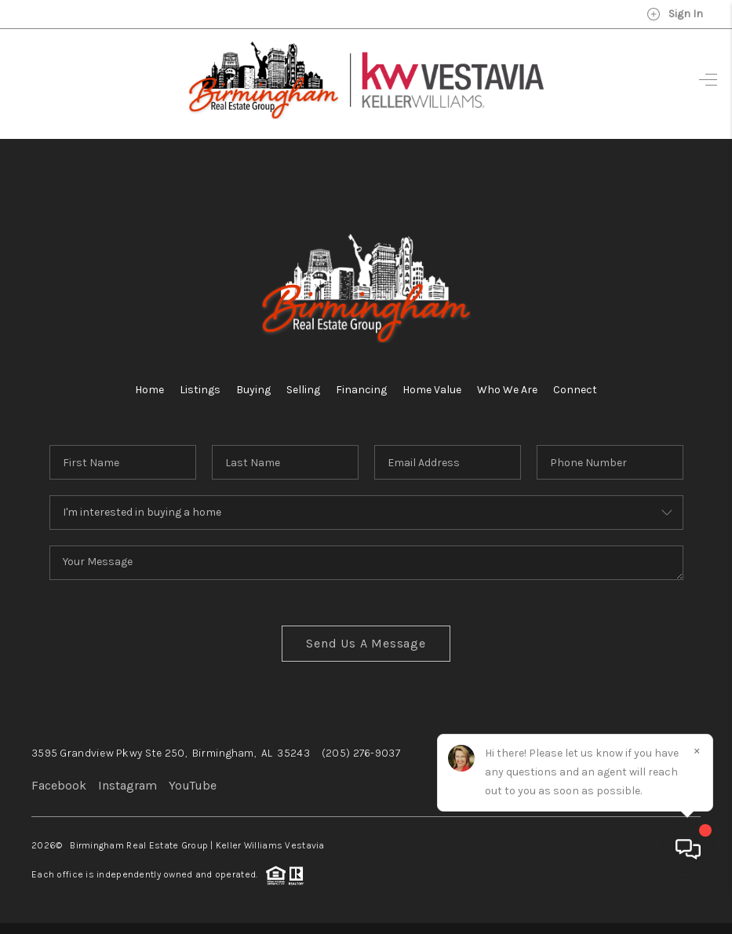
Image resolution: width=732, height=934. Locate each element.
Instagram (127, 785)
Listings (200, 389)
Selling (303, 389)
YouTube (193, 785)
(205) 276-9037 (361, 753)
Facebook (58, 785)
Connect (575, 389)
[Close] (696, 792)
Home (149, 389)
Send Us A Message (366, 643)
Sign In (674, 14)
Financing (361, 389)
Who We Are (507, 389)
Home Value (431, 389)
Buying (253, 389)
